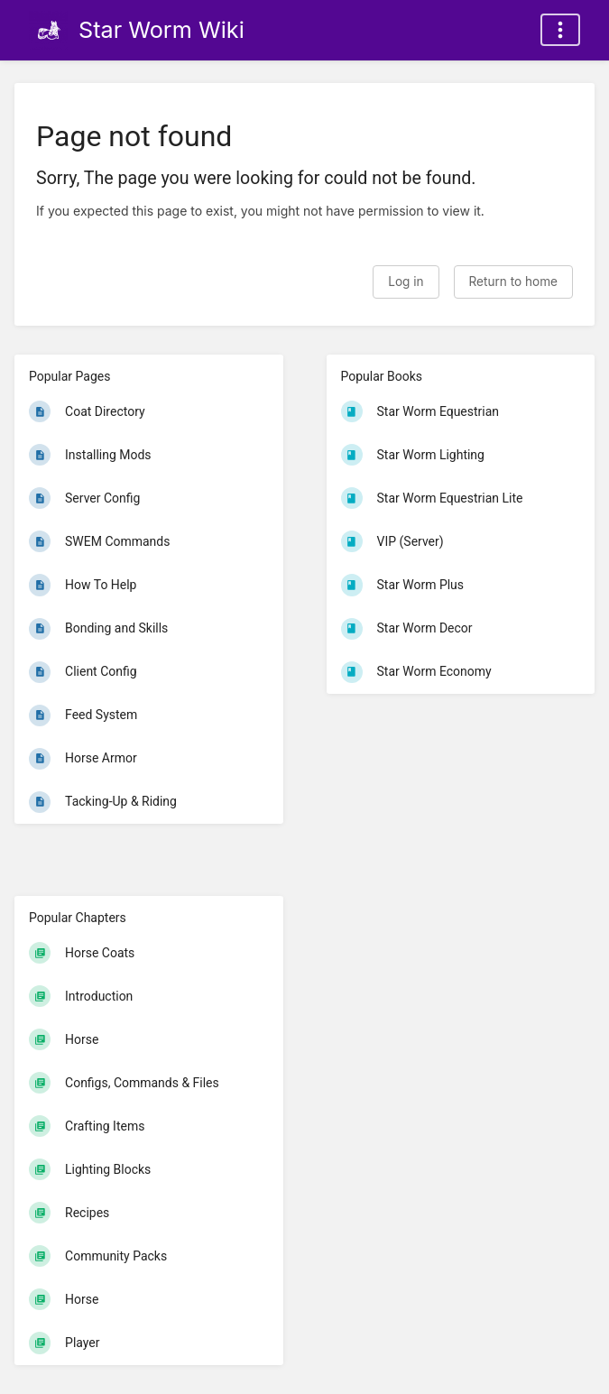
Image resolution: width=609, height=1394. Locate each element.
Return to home (513, 281)
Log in (405, 281)
